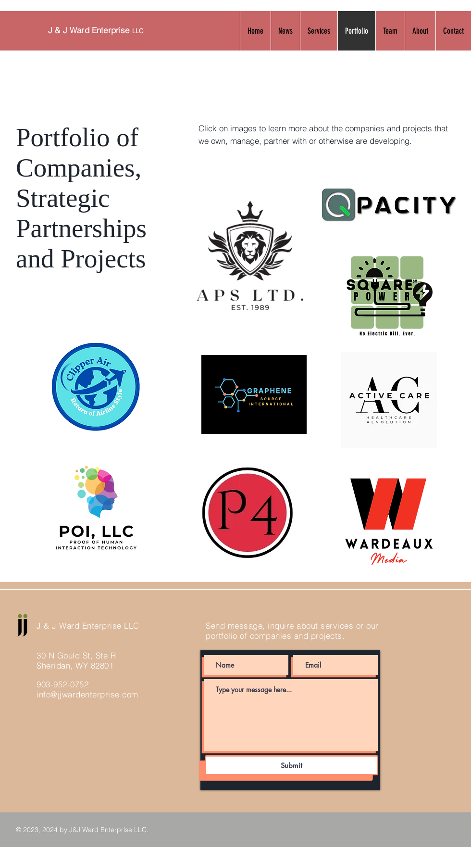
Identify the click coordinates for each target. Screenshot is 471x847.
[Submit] (291, 765)
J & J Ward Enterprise (95, 30)
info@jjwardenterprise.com (87, 694)
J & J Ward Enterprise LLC (88, 625)
